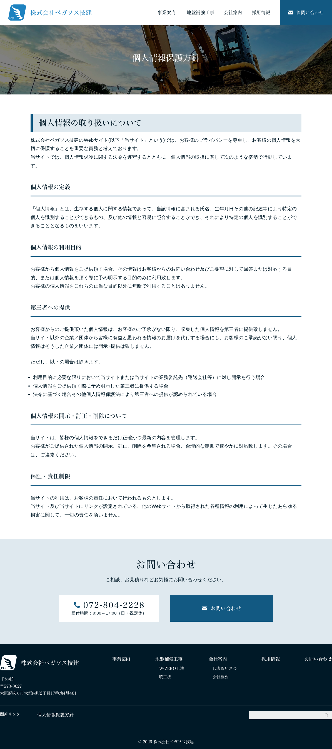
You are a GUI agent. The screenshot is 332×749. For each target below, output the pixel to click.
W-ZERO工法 (171, 668)
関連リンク (10, 714)
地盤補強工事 (200, 12)
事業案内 (167, 12)
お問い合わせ (306, 12)
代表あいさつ (225, 668)
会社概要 (221, 677)
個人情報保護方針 (55, 715)
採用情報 (261, 12)
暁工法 (165, 677)
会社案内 (233, 12)
